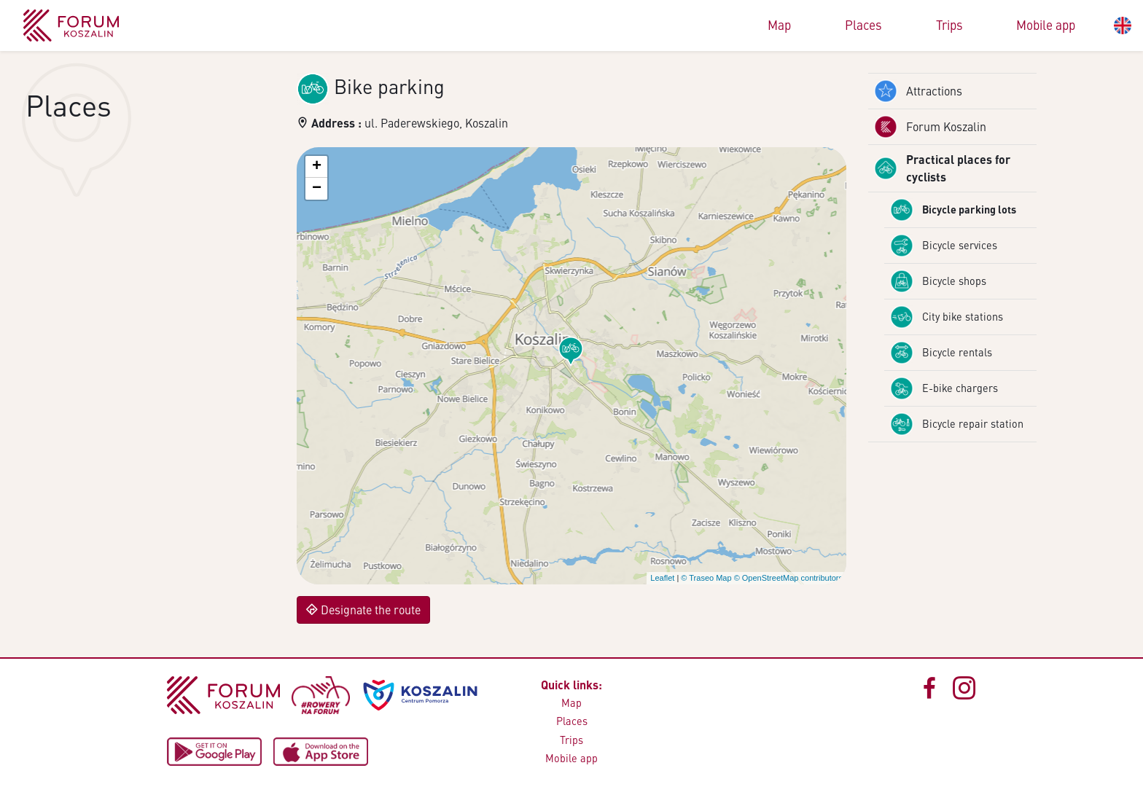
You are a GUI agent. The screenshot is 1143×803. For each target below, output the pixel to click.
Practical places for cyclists (942, 168)
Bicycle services (943, 245)
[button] (570, 351)
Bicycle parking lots (953, 210)
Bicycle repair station (956, 424)
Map (779, 25)
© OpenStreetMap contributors (788, 577)
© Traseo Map (706, 577)
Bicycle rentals (941, 352)
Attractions (918, 91)
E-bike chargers (944, 388)
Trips (949, 25)
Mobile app (1045, 25)
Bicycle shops (938, 281)
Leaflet (662, 577)
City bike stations (946, 317)
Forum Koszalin (930, 126)
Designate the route (363, 609)
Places (863, 25)
